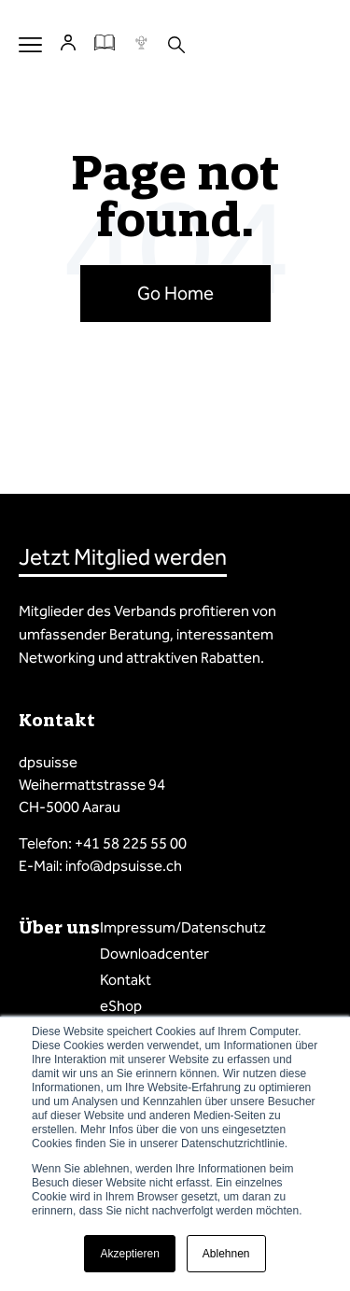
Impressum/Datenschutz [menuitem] (183, 927)
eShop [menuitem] (121, 1006)
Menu (30, 44)
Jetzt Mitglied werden (123, 557)
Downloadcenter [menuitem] (154, 953)
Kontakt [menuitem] (125, 980)
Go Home (175, 293)
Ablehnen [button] (226, 1253)
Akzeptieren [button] (129, 1253)
